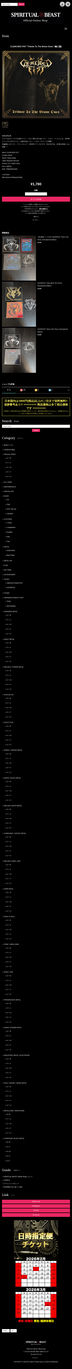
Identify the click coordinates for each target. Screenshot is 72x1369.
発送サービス (8, 445)
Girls (8, 537)
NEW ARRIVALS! (10, 487)
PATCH (6, 547)
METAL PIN (8, 561)
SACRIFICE (11, 587)
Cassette (10, 513)
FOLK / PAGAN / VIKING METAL (15, 1083)
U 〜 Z (9, 476)
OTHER (6, 593)
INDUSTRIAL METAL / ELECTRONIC (17, 1055)
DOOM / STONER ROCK (12, 1027)
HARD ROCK (8, 889)
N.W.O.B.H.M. (9, 695)
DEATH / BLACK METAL (12, 778)
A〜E (8, 1114)
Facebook (36, 1215)
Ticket (9, 601)
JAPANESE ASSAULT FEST (14, 598)
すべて (9, 390)
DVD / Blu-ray (11, 509)
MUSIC (6, 496)
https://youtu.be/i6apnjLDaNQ (12, 177)
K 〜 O (9, 467)
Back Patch (11, 555)
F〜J (8, 1147)
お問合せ (7, 1180)
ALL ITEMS (8, 482)
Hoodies (9, 532)
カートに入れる (36, 199)
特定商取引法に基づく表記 (13, 1187)
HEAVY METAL (9, 639)
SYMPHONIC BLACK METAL (14, 1138)
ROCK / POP (8, 972)
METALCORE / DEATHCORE (14, 1111)
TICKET (7, 579)
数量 (36, 190)
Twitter (36, 1210)
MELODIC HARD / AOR (12, 861)
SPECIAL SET (9, 491)
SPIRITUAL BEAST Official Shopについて (18, 1176)
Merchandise (11, 606)
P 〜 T (9, 472)
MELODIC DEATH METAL (13, 806)
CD (8, 500)
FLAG (6, 565)
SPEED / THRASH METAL (13, 750)
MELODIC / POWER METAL (14, 667)
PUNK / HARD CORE (11, 944)
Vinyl (8, 504)
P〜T (8, 1156)
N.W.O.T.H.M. (9, 722)
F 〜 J (9, 463)
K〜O (9, 1151)
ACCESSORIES (9, 574)
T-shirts (9, 523)
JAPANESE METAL (11, 611)
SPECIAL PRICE (10, 454)
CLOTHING (8, 519)
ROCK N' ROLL (9, 916)
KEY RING (7, 570)
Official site (36, 1202)
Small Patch (11, 550)
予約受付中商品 (9, 450)
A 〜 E (9, 458)
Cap (8, 541)
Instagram (36, 1206)
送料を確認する (43, 208)
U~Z (8, 1161)
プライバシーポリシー (11, 1183)
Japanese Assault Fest (14, 583)
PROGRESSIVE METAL (12, 1000)
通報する (36, 216)
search (21, 4)
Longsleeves (11, 527)
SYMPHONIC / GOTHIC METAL (15, 833)
